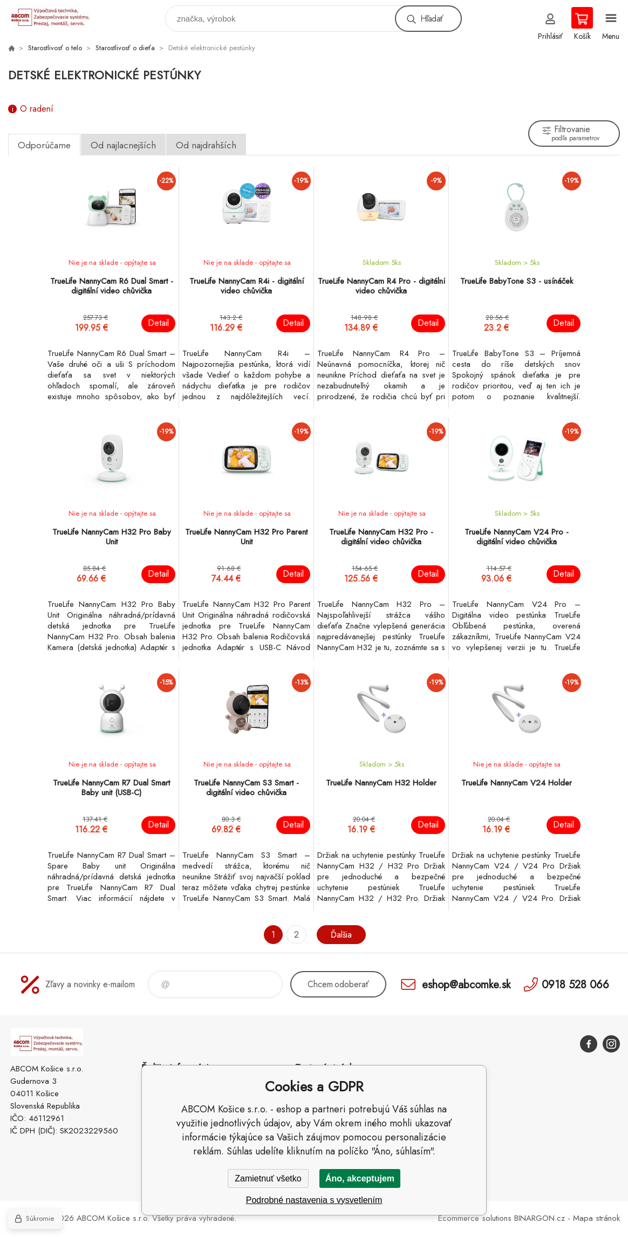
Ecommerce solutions (474, 1218)
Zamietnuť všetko (268, 1178)
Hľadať (431, 18)
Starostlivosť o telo (55, 48)
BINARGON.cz (539, 1218)
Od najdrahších (206, 145)
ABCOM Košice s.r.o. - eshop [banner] (56, 16)
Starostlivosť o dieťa (125, 48)
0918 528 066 (575, 984)
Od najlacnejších (123, 145)
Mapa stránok (596, 1218)
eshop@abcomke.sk (466, 984)
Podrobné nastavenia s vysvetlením (314, 1200)
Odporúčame (44, 145)
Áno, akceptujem (359, 1178)
